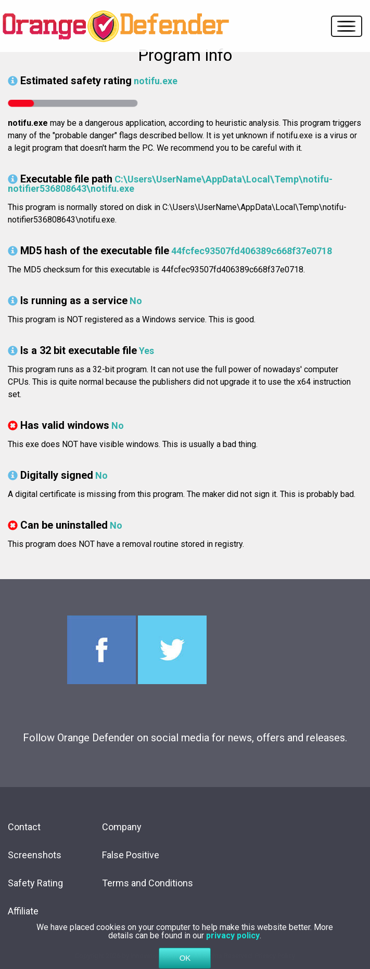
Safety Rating (35, 883)
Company (122, 826)
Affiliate (23, 911)
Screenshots (34, 854)
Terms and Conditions (147, 883)
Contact (24, 826)
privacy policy (233, 944)
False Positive (130, 854)
